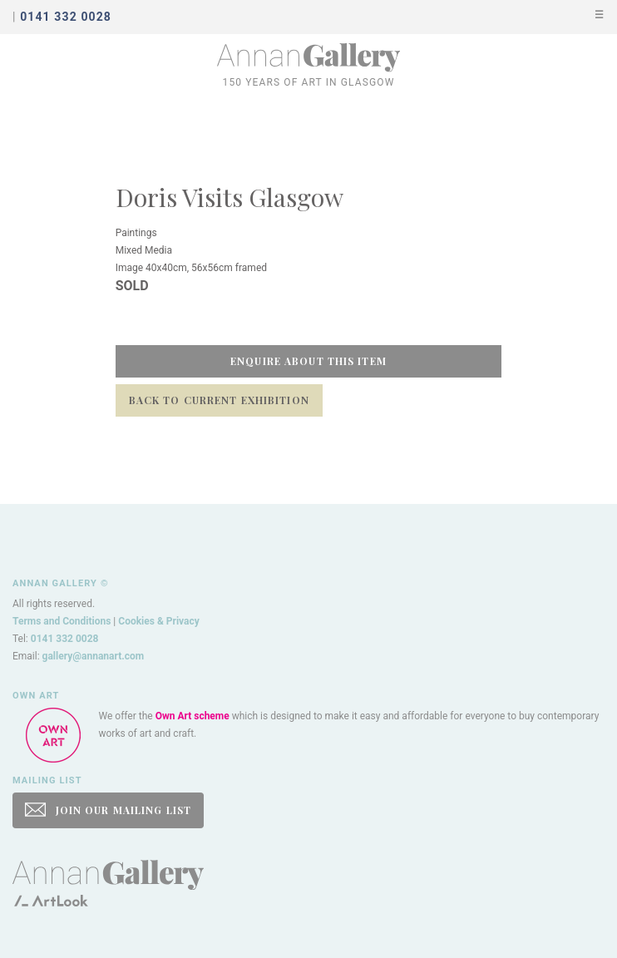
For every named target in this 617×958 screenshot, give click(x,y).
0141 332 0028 (65, 638)
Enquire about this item (308, 361)
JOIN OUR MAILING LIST (108, 809)
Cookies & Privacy (159, 621)
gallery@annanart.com (93, 656)
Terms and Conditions (61, 621)
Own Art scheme (192, 716)
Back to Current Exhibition (219, 400)
